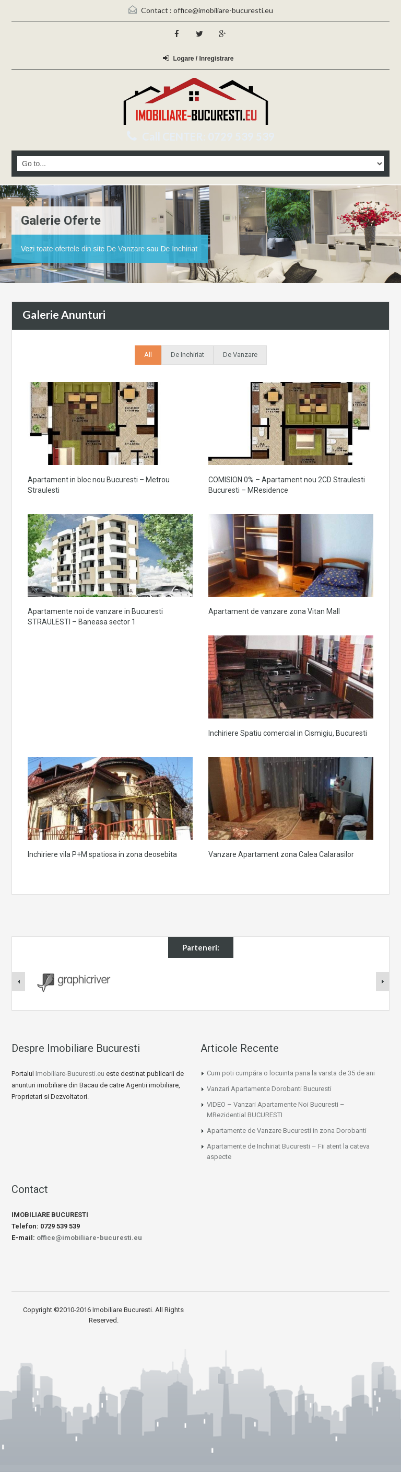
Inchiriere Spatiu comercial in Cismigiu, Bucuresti (287, 733)
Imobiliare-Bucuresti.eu (70, 1073)
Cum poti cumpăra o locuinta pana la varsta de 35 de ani (291, 1073)
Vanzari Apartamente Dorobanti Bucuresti (269, 1089)
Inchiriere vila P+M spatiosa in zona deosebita (102, 854)
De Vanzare (240, 354)
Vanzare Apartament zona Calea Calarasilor (281, 854)
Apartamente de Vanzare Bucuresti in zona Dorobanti (287, 1130)
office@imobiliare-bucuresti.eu (223, 10)
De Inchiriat (187, 354)
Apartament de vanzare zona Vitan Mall (274, 611)
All (148, 354)
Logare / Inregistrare (198, 58)
